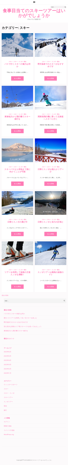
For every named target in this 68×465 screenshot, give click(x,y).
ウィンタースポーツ (10, 384)
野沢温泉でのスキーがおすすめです (16, 322)
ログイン (7, 422)
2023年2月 (7, 369)
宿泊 (25, 61)
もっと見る (17, 78)
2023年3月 (7, 364)
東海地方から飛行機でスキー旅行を (16, 331)
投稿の (7, 426)
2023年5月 (7, 356)
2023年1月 (7, 373)
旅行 (5, 410)
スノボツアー (8, 402)
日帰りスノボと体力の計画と (51, 222)
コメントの (9, 430)
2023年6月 (7, 352)
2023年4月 (7, 360)
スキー (10, 61)
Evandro (23, 54)
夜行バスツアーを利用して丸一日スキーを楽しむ (20, 318)
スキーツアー (8, 397)
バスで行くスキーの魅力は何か (14, 314)
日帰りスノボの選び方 (17, 222)
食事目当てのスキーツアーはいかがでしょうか (34, 13)
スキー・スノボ (18, 61)
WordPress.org (9, 434)
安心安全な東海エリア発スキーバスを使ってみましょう (22, 326)
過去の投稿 (5, 295)
